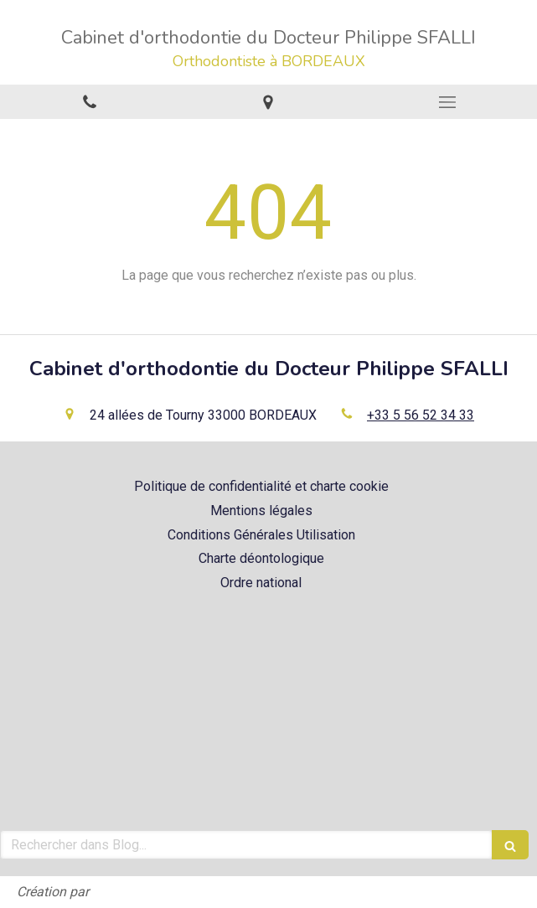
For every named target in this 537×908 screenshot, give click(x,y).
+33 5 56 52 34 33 (420, 415)
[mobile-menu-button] (447, 102)
